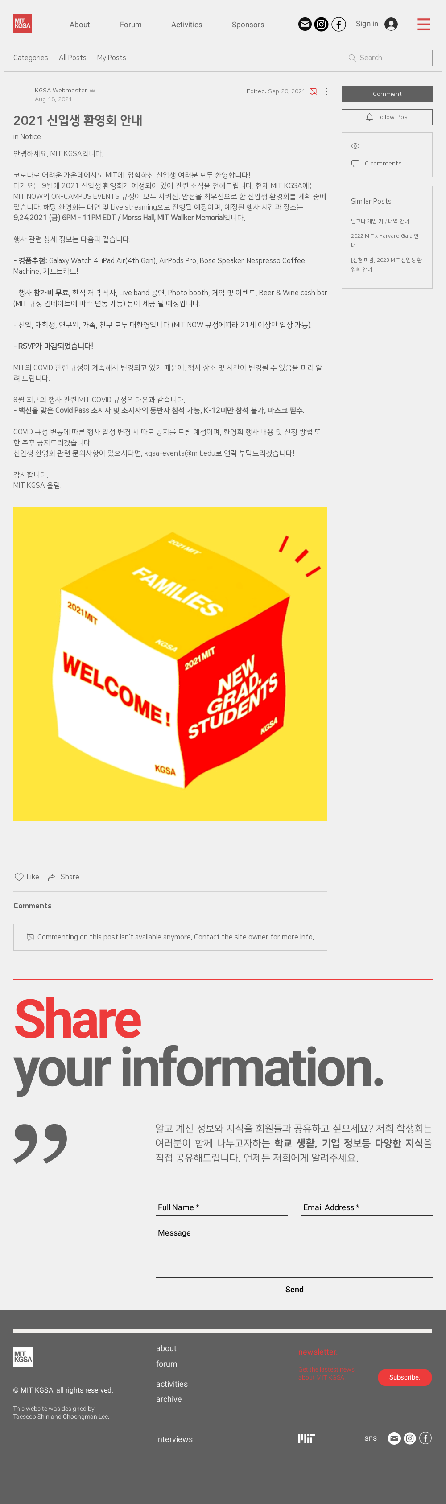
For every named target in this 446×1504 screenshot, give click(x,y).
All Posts (73, 58)
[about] (184, 1348)
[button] (424, 24)
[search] (387, 58)
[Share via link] (62, 877)
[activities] (184, 1384)
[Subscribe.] (405, 1377)
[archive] (184, 1399)
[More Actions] (322, 91)
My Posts (111, 58)
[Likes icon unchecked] (19, 877)
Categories (30, 58)
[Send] (294, 1289)
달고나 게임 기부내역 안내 (380, 221)
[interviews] (184, 1439)
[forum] (184, 1364)
